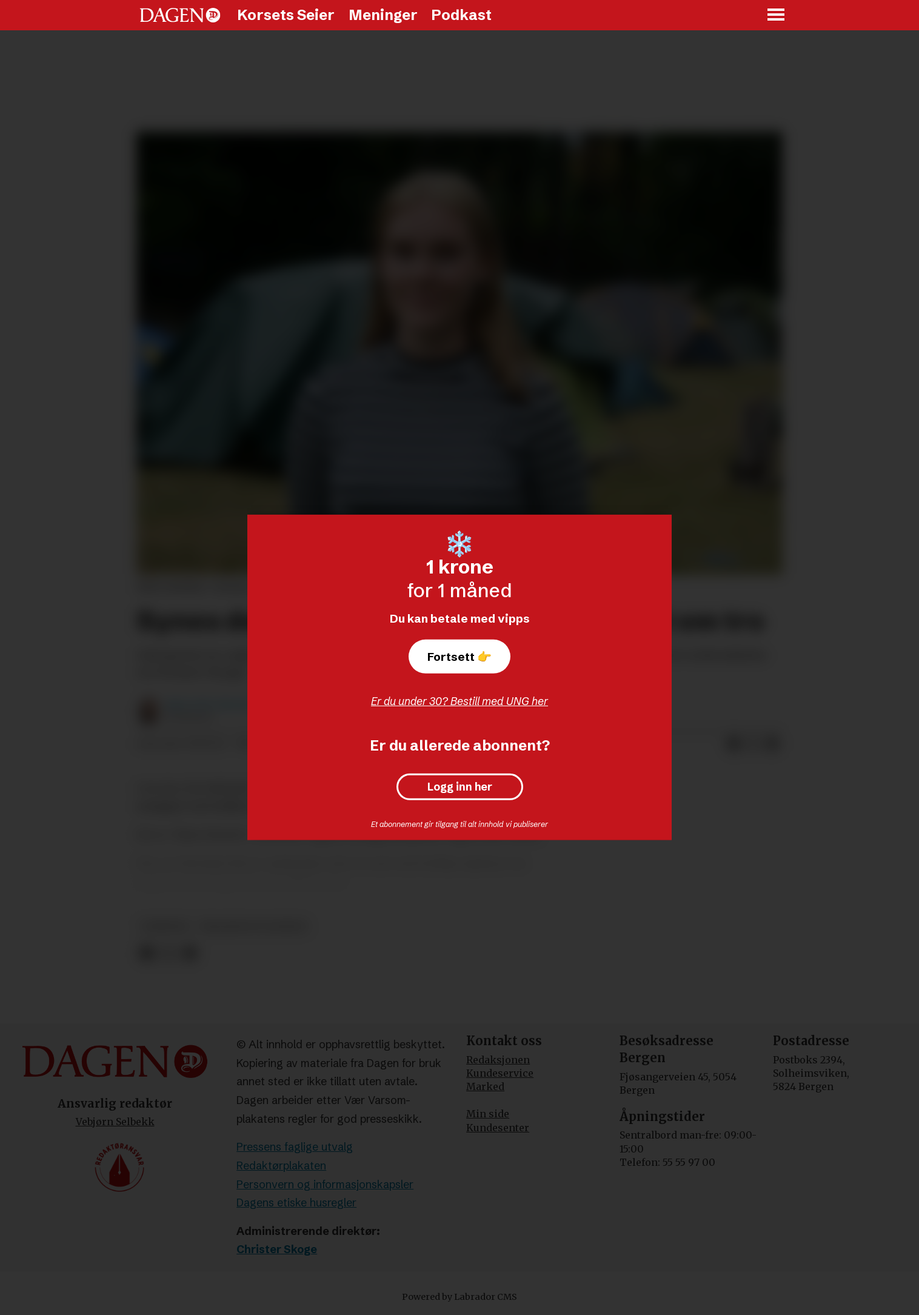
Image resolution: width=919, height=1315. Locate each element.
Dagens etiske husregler (296, 1203)
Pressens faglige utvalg (294, 1147)
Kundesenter (497, 1128)
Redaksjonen (498, 1060)
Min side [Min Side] (487, 1114)
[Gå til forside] (180, 15)
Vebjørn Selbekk (115, 1122)
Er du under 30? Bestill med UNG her (459, 701)
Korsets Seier (286, 15)
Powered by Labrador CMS (459, 1296)
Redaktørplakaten (281, 1166)
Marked (485, 1086)
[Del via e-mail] (772, 744)
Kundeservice (499, 1073)
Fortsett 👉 (459, 656)
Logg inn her (459, 787)
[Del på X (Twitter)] (753, 744)
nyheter (165, 927)
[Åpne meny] (776, 15)
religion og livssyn (253, 927)
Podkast (461, 15)
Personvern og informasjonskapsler (324, 1184)
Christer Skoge (276, 1249)
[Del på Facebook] (733, 744)
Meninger (383, 15)
